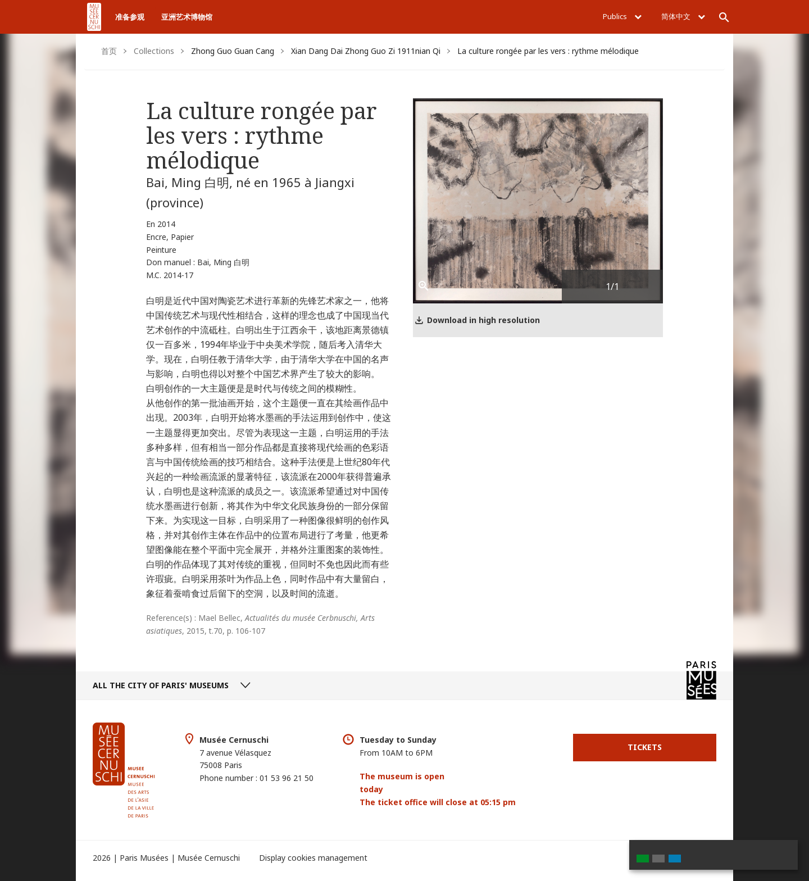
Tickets (645, 747)
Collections (154, 51)
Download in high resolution (483, 320)
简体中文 (683, 16)
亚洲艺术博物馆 (186, 17)
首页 (109, 51)
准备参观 (129, 17)
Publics (622, 16)
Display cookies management (313, 857)
